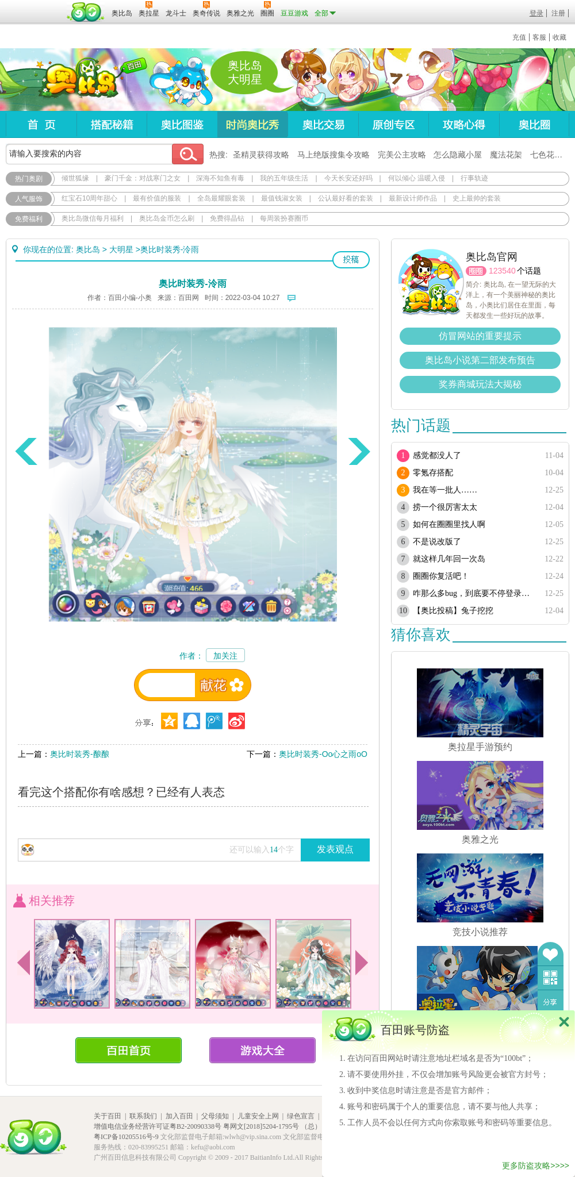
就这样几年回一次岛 (449, 559)
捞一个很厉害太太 (445, 507)
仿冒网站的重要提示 (480, 336)
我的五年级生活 (284, 178)
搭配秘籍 (111, 124)
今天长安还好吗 (348, 178)
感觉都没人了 (437, 455)
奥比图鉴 (182, 124)
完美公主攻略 (402, 154)
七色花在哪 (550, 154)
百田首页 (128, 1050)
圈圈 (476, 271)
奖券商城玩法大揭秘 (480, 384)
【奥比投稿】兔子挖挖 (453, 610)
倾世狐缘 (75, 178)
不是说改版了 (437, 541)
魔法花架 (506, 154)
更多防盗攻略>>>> (535, 1165)
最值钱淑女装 (281, 198)
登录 (536, 13)
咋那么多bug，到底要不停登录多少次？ (473, 593)
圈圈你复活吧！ (441, 576)
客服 (539, 37)
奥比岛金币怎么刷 (166, 218)
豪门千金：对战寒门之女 (143, 178)
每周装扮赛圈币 (284, 218)
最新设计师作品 (413, 198)
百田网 (86, 12)
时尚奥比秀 (252, 124)
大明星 (121, 249)
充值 (519, 37)
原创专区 (393, 124)
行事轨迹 (474, 178)
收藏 (559, 37)
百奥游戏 (34, 5)
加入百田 (179, 1116)
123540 (502, 270)
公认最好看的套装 (345, 198)
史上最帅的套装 (477, 198)
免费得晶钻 (227, 218)
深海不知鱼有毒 (220, 178)
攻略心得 (463, 124)
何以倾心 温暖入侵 (416, 178)
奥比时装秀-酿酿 (79, 754)
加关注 (225, 655)
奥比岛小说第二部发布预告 (480, 360)
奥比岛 (77, 80)
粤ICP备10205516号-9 (126, 1137)
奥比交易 (323, 124)
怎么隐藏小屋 (458, 154)
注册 (558, 13)
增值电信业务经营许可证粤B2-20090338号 (157, 1126)
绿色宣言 (301, 1116)
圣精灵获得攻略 (261, 154)
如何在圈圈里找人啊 (449, 524)
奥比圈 (534, 124)
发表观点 (335, 849)
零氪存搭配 (433, 472)
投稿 (351, 259)
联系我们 (143, 1116)
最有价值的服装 (157, 198)
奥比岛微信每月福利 (93, 218)
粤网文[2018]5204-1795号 (261, 1126)
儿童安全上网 (258, 1116)
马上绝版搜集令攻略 (333, 154)
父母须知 (215, 1116)
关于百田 (107, 1116)
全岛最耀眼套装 (221, 198)
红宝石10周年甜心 (89, 198)
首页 (41, 124)
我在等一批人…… (445, 490)
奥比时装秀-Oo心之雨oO (323, 754)
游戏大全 (262, 1050)
